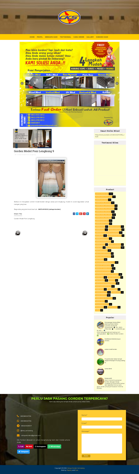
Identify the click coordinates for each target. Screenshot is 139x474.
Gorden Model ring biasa (103, 217)
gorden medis (116, 292)
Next (117, 83)
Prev (22, 83)
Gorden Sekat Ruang (102, 223)
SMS (29, 446)
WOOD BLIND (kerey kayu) (103, 286)
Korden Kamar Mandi (114, 235)
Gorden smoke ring (115, 229)
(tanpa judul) (108, 378)
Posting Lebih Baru (18, 233)
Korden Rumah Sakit (102, 238)
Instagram (40, 446)
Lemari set (99, 247)
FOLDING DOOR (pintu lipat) (104, 196)
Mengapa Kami (51, 37)
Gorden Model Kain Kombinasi (105, 205)
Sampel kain (99, 277)
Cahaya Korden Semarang (75, 468)
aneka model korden (111, 349)
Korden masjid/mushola (103, 241)
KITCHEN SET (99, 235)
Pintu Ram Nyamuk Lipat (103, 256)
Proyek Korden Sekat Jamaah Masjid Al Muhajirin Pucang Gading (115, 359)
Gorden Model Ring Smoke (104, 214)
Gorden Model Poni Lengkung (26, 154)
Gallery (90, 37)
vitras (98, 310)
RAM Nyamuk (99, 259)
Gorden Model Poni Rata (103, 211)
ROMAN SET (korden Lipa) (103, 265)
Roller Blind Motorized (103, 271)
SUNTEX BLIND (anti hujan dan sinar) (107, 274)
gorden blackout (101, 292)
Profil (40, 37)
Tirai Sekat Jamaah (114, 277)
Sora (76, 470)
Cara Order (78, 37)
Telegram (23, 452)
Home (32, 37)
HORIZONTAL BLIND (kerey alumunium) (107, 232)
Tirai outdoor (100, 280)
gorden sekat (100, 301)
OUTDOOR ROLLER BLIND (113, 247)
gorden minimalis (101, 295)
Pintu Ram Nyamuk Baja (103, 253)
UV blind (112, 280)
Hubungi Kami (102, 37)
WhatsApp (54, 446)
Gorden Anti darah (102, 199)
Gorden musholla (114, 226)
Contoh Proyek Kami (102, 193)
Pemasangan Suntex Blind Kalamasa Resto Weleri (112, 323)
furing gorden (112, 289)
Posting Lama (85, 233)
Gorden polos (100, 229)
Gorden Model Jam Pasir (103, 202)
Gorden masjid (100, 226)
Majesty (69, 470)
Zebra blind (99, 289)
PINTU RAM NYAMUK (101, 250)
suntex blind (108, 368)
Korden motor (100, 244)
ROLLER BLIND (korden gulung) (105, 262)
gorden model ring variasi (104, 298)
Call (20, 446)
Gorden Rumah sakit (102, 220)
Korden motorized (115, 244)
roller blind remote (102, 304)
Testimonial (65, 37)
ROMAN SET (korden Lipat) (103, 268)
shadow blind (112, 307)
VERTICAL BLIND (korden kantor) (105, 283)
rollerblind (99, 307)
